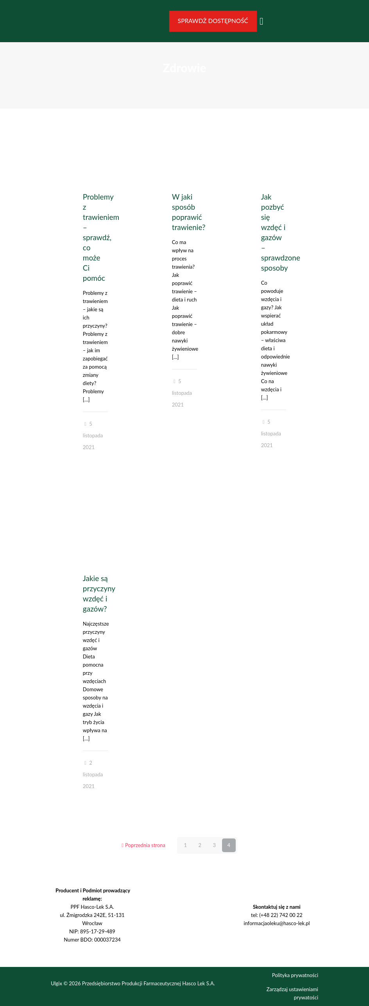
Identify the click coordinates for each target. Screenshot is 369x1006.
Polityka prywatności (295, 975)
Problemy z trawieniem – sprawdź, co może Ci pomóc (101, 237)
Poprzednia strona (142, 845)
